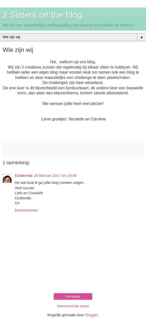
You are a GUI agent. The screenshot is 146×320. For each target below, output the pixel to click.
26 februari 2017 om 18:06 (55, 176)
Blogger (91, 315)
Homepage (73, 296)
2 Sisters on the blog (42, 15)
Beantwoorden (26, 210)
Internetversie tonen (73, 306)
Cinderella (23, 176)
